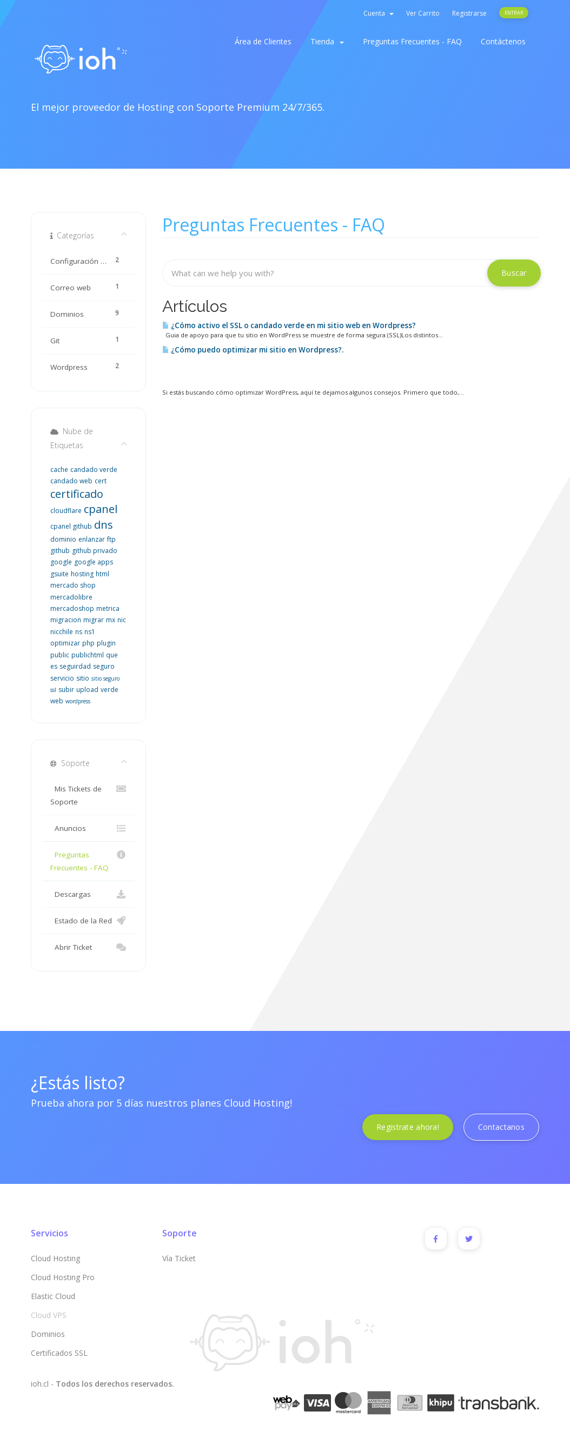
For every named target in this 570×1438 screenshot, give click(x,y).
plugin (106, 643)
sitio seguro (105, 678)
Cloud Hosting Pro (63, 1277)
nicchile (61, 631)
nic (121, 619)
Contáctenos (503, 41)
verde (109, 689)
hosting (82, 573)
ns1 (89, 631)
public (59, 655)
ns (78, 631)
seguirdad (75, 666)
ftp (111, 539)
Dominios (48, 1334)
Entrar (514, 12)
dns (103, 524)
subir (66, 689)
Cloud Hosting (55, 1258)
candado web (71, 480)
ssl (53, 690)
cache (59, 469)
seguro (104, 666)
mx (110, 619)
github (60, 550)
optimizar (65, 643)
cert (101, 480)
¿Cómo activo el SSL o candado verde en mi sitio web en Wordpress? (289, 325)
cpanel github (71, 526)
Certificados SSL (59, 1353)
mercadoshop (72, 608)
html (102, 573)
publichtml (87, 655)
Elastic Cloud (53, 1296)
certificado (76, 494)
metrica (108, 608)
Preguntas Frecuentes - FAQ (412, 41)
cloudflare (66, 510)
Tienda (327, 41)
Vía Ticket (179, 1258)
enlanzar (91, 539)
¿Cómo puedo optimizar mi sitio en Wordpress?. (252, 350)
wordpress (77, 701)
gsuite (59, 573)
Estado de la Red (88, 920)
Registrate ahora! (407, 1127)
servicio (62, 678)
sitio (82, 678)
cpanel (100, 509)
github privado (94, 550)
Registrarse (469, 13)
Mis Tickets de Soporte (88, 794)
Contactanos (501, 1127)
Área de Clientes (263, 41)
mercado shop (73, 585)
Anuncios (88, 828)
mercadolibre (71, 597)
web (56, 700)
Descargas (88, 894)
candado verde (93, 469)
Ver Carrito (423, 13)
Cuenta (378, 13)
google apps (93, 562)
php (88, 643)
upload (87, 689)
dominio (63, 539)
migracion (65, 619)
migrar (93, 619)
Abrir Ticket (88, 947)
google (61, 562)
